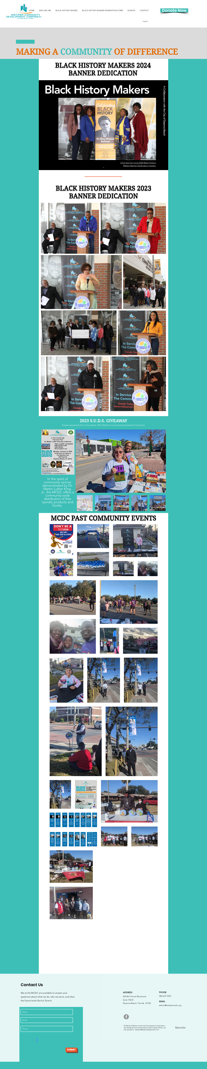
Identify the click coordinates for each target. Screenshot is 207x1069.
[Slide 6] (115, 155)
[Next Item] (161, 461)
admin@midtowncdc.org (170, 1005)
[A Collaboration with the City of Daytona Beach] (164, 110)
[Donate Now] (174, 10)
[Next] (152, 128)
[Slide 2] (102, 155)
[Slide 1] (103, 167)
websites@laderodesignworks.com (147, 1030)
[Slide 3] (105, 155)
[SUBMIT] (71, 1050)
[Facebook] (126, 1016)
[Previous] (62, 128)
